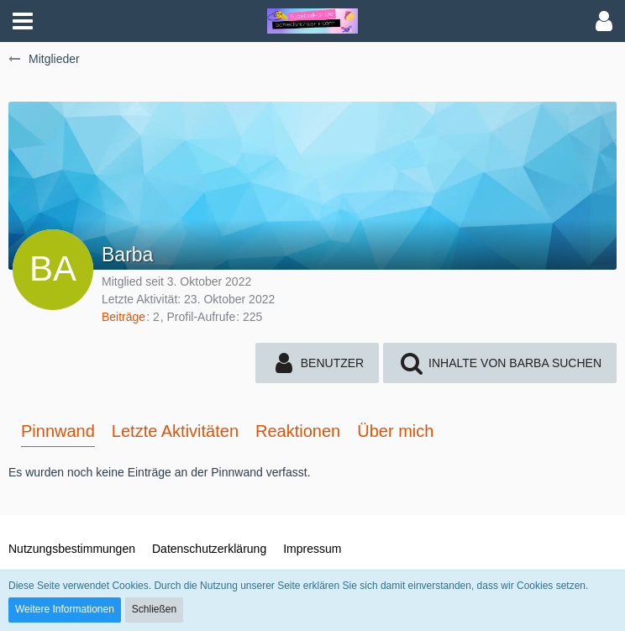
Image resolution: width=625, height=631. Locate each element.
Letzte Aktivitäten (175, 431)
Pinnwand (58, 431)
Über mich (395, 431)
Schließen (154, 609)
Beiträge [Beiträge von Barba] (123, 316)
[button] (22, 21)
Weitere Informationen (64, 609)
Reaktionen (297, 431)
